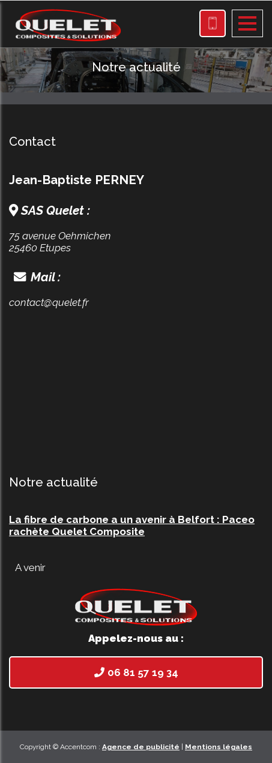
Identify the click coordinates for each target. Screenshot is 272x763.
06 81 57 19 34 (136, 672)
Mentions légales (218, 747)
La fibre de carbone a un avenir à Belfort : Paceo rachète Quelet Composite (132, 525)
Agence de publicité (141, 747)
